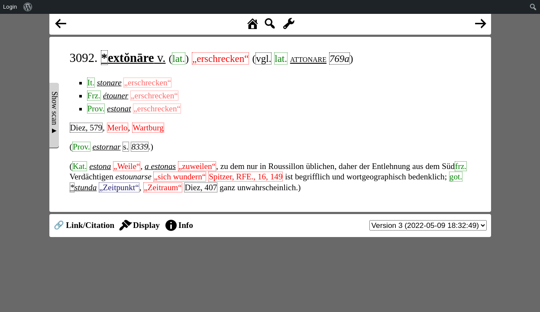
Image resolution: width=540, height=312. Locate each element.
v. (133, 57)
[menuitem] (28, 7)
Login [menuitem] (10, 6)
